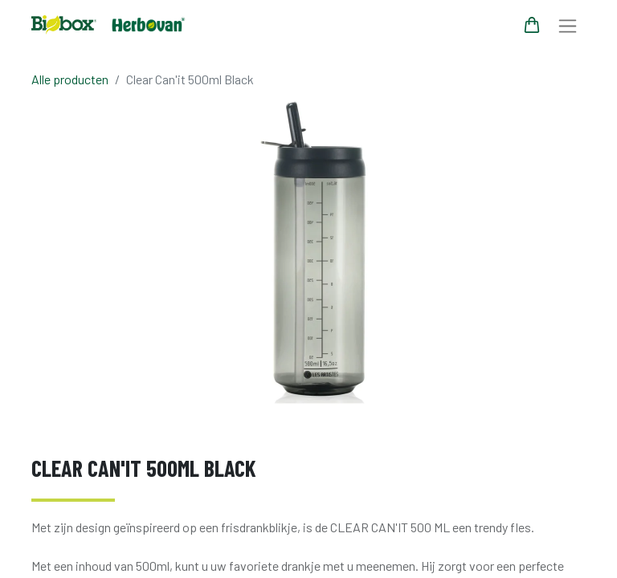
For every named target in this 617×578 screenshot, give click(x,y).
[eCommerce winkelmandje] (532, 25)
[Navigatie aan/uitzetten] (568, 25)
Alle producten (69, 79)
